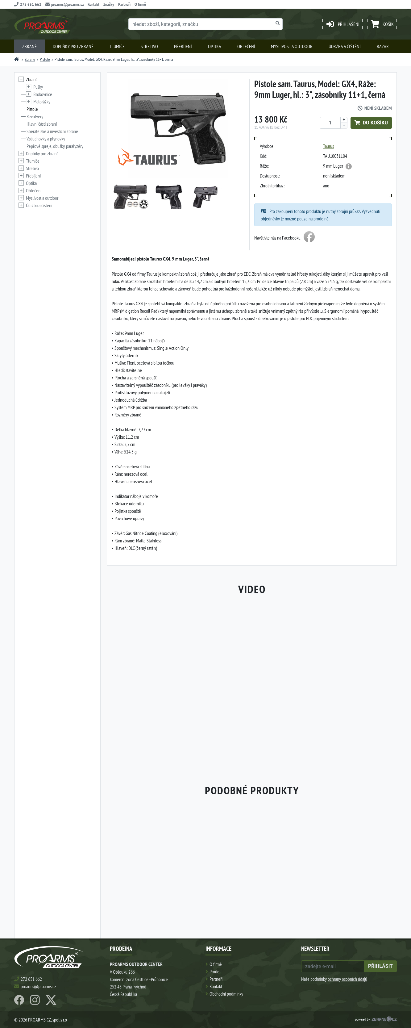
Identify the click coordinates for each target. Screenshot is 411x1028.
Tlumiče (117, 46)
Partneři (124, 4)
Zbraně (29, 46)
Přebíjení (183, 46)
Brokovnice (42, 94)
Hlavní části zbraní (42, 124)
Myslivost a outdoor (292, 46)
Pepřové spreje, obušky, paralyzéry (55, 146)
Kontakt (93, 4)
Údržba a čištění (345, 46)
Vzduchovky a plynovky (46, 139)
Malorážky (41, 101)
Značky (108, 4)
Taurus (328, 146)
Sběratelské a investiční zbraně (52, 131)
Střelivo (149, 46)
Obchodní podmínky (226, 994)
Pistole (45, 59)
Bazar (383, 46)
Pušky (38, 87)
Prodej (215, 971)
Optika (214, 46)
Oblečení (246, 46)
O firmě (140, 4)
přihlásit (380, 966)
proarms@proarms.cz (64, 4)
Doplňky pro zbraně (73, 46)
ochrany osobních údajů (347, 979)
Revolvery (35, 116)
